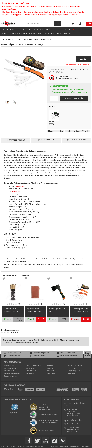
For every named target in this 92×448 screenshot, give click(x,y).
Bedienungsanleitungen (12, 373)
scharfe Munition (26, 33)
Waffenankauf (51, 373)
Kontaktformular (30, 371)
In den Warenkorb (72, 98)
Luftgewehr (5, 30)
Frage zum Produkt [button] (17, 140)
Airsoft (36, 30)
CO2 (20, 30)
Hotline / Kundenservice (33, 366)
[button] (85, 131)
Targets (65, 33)
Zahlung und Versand (75, 366)
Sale (70, 33)
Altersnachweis (9, 366)
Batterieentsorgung (10, 368)
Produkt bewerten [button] (10, 333)
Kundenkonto (29, 373)
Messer (75, 30)
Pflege (59, 33)
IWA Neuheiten (30, 368)
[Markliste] (3, 278)
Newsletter (71, 373)
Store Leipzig (51, 371)
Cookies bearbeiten (10, 376)
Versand (85, 69)
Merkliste (50, 366)
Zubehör (53, 33)
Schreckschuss (27, 30)
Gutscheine (5, 33)
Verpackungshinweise (75, 371)
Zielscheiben (72, 368)
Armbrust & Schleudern (47, 30)
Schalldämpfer (37, 33)
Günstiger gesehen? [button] (78, 140)
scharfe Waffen (15, 33)
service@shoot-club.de (74, 420)
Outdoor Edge (21, 186)
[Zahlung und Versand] (71, 390)
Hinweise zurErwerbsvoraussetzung (68, 77)
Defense (82, 30)
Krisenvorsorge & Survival (63, 30)
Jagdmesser (16, 191)
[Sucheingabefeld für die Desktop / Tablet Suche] (39, 23)
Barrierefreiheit (9, 371)
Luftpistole (13, 30)
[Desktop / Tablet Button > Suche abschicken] (57, 23)
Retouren (50, 368)
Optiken (46, 33)
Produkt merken (47, 140)
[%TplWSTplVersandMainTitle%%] (28, 390)
